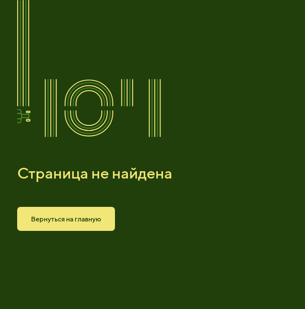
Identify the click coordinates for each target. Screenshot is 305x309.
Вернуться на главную (66, 219)
